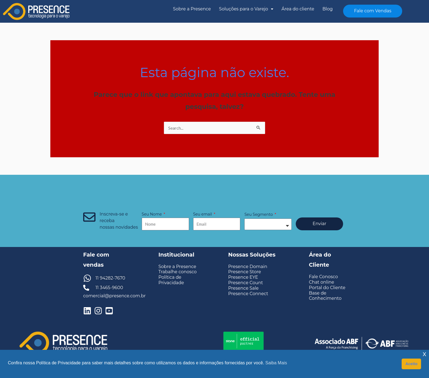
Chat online (321, 282)
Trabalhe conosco (177, 271)
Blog (328, 8)
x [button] (424, 353)
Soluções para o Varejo (246, 8)
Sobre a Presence (192, 8)
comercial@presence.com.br (114, 295)
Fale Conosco (323, 276)
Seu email (203, 214)
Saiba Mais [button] (276, 362)
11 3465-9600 (109, 287)
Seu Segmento (259, 214)
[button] (246, 9)
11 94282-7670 (110, 278)
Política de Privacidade (171, 280)
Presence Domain (247, 266)
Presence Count (245, 282)
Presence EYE (243, 277)
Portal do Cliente (327, 287)
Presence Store (244, 271)
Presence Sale (243, 288)
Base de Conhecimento (325, 295)
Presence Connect (248, 293)
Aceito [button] (411, 364)
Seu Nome (152, 214)
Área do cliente (298, 8)
